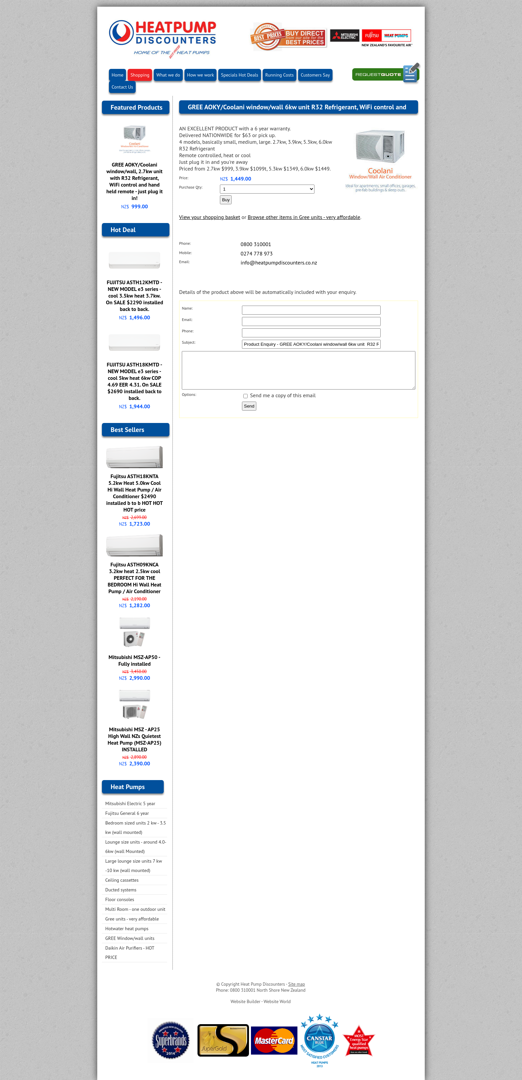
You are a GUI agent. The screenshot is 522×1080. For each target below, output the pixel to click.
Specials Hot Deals (239, 75)
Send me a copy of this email (279, 402)
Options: (189, 401)
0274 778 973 (257, 253)
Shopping (139, 75)
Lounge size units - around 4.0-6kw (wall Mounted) (135, 846)
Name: (187, 308)
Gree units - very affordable (132, 919)
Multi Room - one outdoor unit (135, 909)
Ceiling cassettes (122, 880)
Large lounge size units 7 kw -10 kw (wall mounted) (133, 865)
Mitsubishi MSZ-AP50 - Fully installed (134, 660)
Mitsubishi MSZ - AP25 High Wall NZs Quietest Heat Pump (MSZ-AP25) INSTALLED (134, 739)
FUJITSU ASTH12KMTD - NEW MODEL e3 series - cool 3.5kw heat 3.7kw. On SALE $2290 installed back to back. (134, 295)
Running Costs (279, 75)
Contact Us (122, 87)
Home (117, 75)
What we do (168, 75)
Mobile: (185, 252)
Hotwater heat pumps (126, 929)
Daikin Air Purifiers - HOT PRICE (129, 952)
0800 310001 (256, 244)
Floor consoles (119, 899)
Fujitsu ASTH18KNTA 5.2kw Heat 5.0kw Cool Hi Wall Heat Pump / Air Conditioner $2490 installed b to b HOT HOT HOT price (134, 493)
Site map (296, 984)
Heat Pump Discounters (263, 984)
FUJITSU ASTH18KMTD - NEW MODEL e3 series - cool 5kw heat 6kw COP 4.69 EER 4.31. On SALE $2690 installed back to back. (134, 381)
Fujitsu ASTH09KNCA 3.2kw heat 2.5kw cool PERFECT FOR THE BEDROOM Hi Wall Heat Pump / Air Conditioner (134, 578)
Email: (184, 261)
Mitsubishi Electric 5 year (130, 803)
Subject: (188, 342)
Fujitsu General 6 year (127, 813)
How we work (200, 75)
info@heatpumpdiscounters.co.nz (279, 262)
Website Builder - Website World (261, 1001)
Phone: (185, 243)
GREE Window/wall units (129, 938)
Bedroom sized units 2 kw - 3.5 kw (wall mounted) (135, 827)
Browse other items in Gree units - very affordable (304, 217)
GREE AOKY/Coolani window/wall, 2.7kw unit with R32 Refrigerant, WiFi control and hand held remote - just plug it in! (134, 181)
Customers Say (315, 75)
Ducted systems (120, 890)
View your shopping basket (209, 217)
